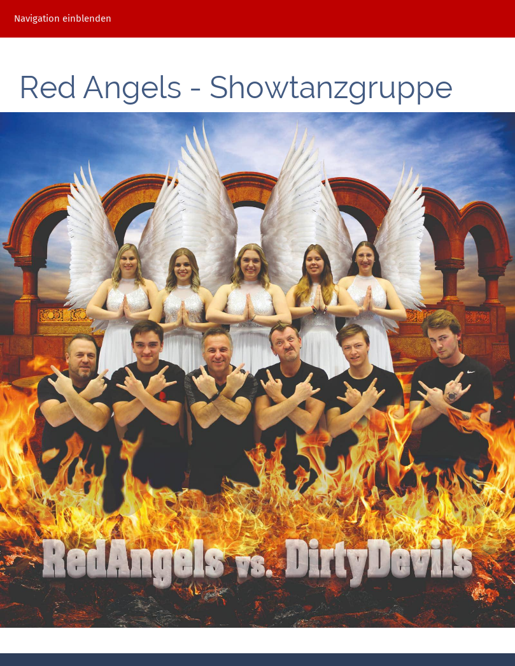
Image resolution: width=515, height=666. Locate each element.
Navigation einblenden (62, 18)
